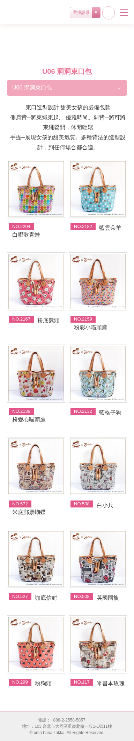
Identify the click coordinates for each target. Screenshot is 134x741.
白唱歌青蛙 (26, 235)
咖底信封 (46, 598)
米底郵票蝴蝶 (29, 512)
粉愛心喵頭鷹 (29, 420)
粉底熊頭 (48, 320)
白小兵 (105, 505)
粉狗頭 (43, 683)
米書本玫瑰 (111, 683)
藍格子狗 (110, 413)
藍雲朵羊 (110, 228)
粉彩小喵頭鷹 (90, 327)
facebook (108, 12)
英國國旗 (108, 598)
